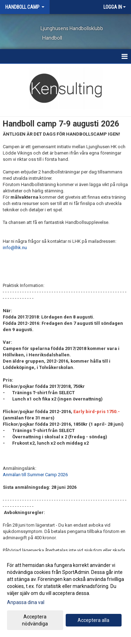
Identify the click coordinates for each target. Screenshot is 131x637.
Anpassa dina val (25, 602)
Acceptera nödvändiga (35, 620)
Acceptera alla (93, 620)
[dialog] (65, 594)
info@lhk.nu (15, 247)
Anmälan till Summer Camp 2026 (35, 474)
